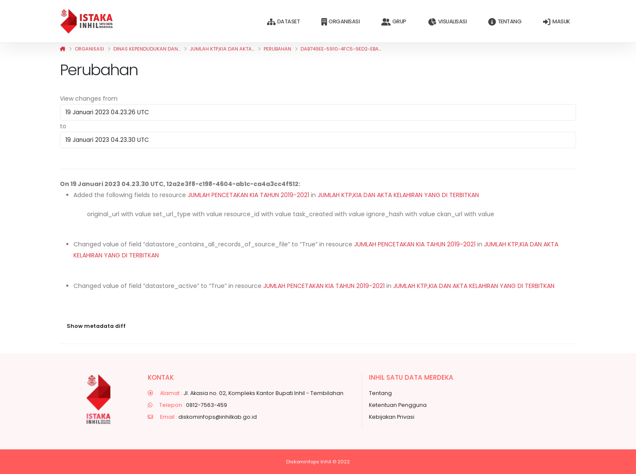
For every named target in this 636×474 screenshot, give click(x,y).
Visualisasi (447, 22)
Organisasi (340, 22)
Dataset (283, 22)
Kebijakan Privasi (391, 416)
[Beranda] (62, 48)
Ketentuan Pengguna (398, 405)
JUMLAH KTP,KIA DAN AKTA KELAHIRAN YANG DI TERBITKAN (398, 195)
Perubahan (277, 48)
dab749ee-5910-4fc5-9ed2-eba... (341, 48)
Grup (393, 22)
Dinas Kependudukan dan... (146, 48)
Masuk (556, 22)
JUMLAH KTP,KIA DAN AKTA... (222, 48)
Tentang (504, 22)
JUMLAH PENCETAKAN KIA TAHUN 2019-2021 (248, 195)
